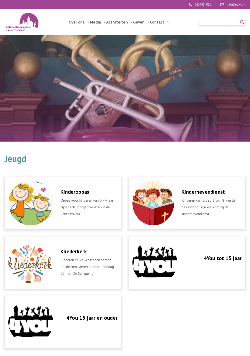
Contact (159, 22)
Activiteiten (119, 22)
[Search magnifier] (242, 22)
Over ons (79, 22)
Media (97, 22)
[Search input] (220, 22)
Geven (141, 22)
